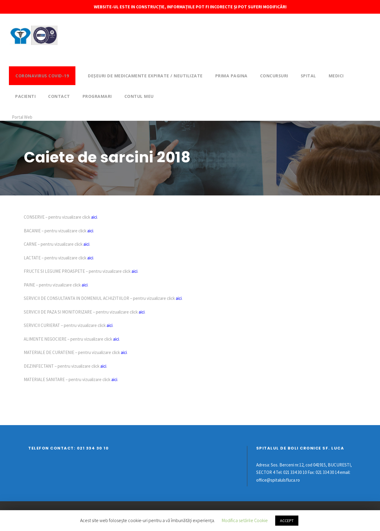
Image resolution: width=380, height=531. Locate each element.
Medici (336, 76)
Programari (97, 96)
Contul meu (139, 96)
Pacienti (25, 96)
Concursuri (274, 76)
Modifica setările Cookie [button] (245, 520)
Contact (59, 96)
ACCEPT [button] (287, 520)
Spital (308, 76)
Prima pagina (231, 76)
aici (94, 217)
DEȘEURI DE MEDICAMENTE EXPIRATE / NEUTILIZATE (145, 76)
